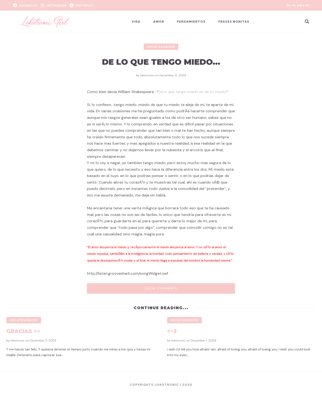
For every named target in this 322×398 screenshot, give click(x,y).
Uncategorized (161, 47)
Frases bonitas (233, 21)
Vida (136, 21)
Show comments (161, 288)
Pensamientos (191, 21)
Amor (158, 21)
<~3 (172, 331)
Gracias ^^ (23, 331)
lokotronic (147, 75)
